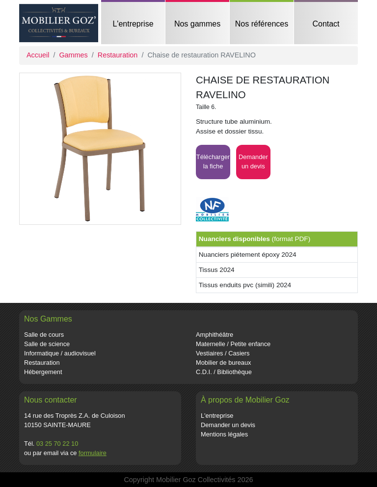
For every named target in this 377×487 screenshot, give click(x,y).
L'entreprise (132, 24)
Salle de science (47, 344)
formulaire (93, 453)
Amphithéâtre (214, 334)
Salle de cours (44, 334)
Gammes (73, 55)
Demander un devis (228, 425)
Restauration (118, 55)
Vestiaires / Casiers (223, 353)
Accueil (38, 55)
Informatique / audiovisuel (60, 353)
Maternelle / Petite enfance (233, 344)
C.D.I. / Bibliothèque (224, 372)
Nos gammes (197, 24)
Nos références (262, 24)
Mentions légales (224, 434)
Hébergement (43, 372)
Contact (325, 24)
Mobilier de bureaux (223, 362)
